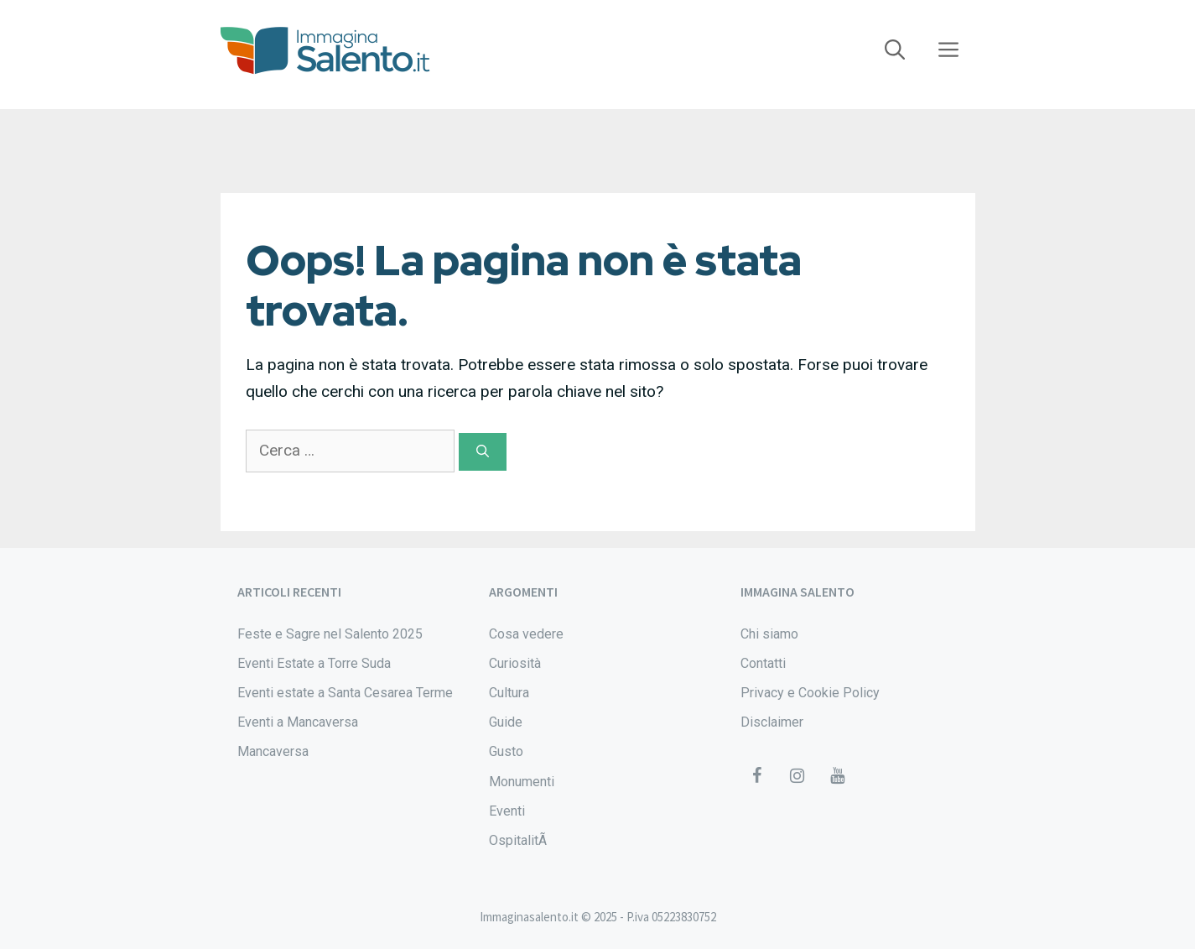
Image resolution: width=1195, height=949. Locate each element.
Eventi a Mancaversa (297, 722)
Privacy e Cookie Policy (810, 693)
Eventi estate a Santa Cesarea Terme (345, 693)
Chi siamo (769, 634)
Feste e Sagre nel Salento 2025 (330, 634)
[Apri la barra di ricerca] (895, 50)
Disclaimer (771, 722)
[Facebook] (757, 776)
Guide (505, 722)
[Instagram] (797, 776)
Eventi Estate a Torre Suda (314, 663)
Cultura (509, 693)
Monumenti (521, 782)
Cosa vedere (526, 634)
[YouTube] (838, 776)
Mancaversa (273, 751)
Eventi (507, 811)
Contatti (763, 663)
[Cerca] (483, 452)
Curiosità (515, 663)
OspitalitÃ (519, 840)
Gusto (506, 751)
